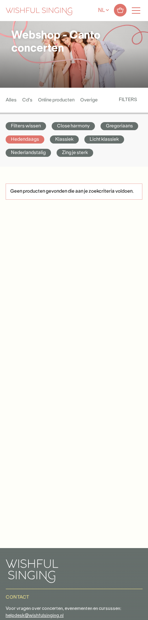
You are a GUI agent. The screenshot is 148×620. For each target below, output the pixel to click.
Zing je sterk (75, 153)
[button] (9, 610)
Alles (11, 100)
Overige (89, 100)
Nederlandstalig (28, 153)
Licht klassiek (104, 139)
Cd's (27, 100)
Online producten (56, 100)
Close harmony (73, 126)
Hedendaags (25, 139)
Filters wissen (26, 126)
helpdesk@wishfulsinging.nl (35, 616)
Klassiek (64, 139)
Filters (128, 100)
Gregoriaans (119, 126)
